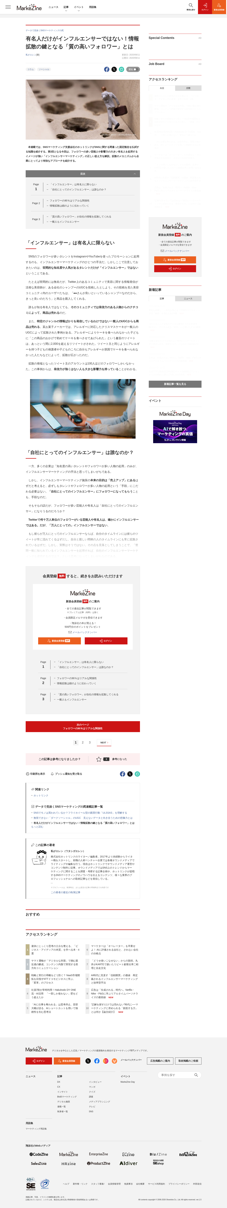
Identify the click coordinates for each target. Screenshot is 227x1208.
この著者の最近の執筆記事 (65, 892)
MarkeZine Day (128, 1082)
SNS (91, 1111)
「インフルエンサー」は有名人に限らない (73, 184)
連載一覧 (61, 1106)
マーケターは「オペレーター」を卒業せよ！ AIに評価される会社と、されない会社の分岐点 (114, 950)
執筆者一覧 (62, 1111)
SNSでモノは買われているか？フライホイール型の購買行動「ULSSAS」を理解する (80, 812)
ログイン (105, 641)
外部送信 (197, 1184)
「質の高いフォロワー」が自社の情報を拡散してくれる (80, 216)
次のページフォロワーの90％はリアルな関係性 (83, 726)
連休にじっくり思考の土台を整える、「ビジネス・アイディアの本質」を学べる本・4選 (55, 950)
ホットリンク (41, 795)
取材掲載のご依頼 (188, 1060)
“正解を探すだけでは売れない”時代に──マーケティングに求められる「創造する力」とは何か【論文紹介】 (114, 1008)
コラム (30, 69)
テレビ (92, 1106)
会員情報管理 (114, 1184)
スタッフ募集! (97, 1184)
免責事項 (128, 1184)
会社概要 (140, 1184)
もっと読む (37, 826)
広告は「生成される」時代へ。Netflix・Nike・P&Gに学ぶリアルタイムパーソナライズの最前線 (114, 993)
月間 (188, 88)
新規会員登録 (58, 641)
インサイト (62, 1092)
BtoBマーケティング (67, 1096)
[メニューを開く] (8, 7)
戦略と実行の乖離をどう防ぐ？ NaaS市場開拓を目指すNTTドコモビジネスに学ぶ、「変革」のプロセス (55, 979)
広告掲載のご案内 (160, 1060)
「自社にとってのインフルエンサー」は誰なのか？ (78, 189)
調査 (91, 1096)
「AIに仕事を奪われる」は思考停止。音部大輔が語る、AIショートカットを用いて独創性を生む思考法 (54, 1008)
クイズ (92, 1092)
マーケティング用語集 (36, 1129)
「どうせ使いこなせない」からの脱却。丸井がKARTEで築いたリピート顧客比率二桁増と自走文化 (115, 964)
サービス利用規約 (156, 1184)
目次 (108, 174)
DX (58, 1082)
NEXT (105, 742)
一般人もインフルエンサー (64, 221)
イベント (79, 7)
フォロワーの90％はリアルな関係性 (69, 200)
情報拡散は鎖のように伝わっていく (69, 205)
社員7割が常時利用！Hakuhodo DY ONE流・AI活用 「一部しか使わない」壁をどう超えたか (54, 993)
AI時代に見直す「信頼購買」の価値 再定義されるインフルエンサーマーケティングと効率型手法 (114, 979)
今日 (162, 88)
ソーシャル (44, 69)
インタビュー (95, 1082)
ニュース (53, 7)
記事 (66, 7)
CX (58, 1087)
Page (36, 203)
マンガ (92, 1087)
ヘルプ (66, 1184)
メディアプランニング (99, 1101)
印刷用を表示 (35, 773)
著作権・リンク (80, 1184)
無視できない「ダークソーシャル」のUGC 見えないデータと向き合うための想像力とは (83, 817)
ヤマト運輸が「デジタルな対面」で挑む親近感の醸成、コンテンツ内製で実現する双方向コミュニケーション (54, 964)
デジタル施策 (63, 1101)
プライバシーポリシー (179, 1184)
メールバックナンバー (82, 632)
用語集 (92, 7)
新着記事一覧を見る (175, 384)
